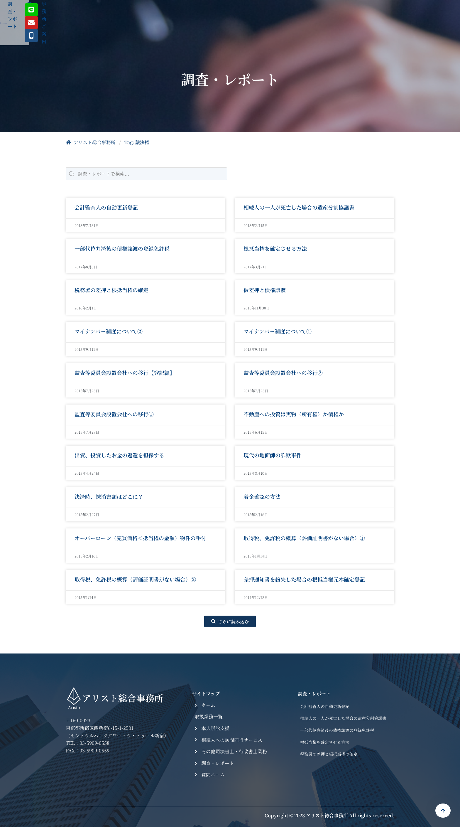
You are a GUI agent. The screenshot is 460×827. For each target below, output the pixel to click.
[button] (230, 621)
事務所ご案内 (301, 13)
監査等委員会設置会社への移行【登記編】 (125, 372)
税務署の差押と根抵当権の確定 (111, 290)
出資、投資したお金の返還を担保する (119, 455)
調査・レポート (227, 13)
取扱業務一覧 (179, 13)
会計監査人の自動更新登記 (106, 207)
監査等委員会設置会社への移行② (283, 372)
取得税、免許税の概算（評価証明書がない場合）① (304, 538)
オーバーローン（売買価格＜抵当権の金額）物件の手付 (140, 538)
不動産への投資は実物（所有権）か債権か (293, 414)
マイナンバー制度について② (109, 331)
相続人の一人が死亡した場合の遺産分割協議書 (298, 207)
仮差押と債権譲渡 (264, 290)
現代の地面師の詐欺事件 (272, 455)
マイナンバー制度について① (277, 331)
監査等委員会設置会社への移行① (114, 414)
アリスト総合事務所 (91, 142)
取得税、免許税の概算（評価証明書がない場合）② (135, 579)
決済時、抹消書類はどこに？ (109, 496)
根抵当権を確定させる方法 (275, 248)
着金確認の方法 (261, 496)
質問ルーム (265, 13)
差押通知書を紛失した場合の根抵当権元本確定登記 (304, 579)
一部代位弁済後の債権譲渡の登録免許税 (122, 248)
